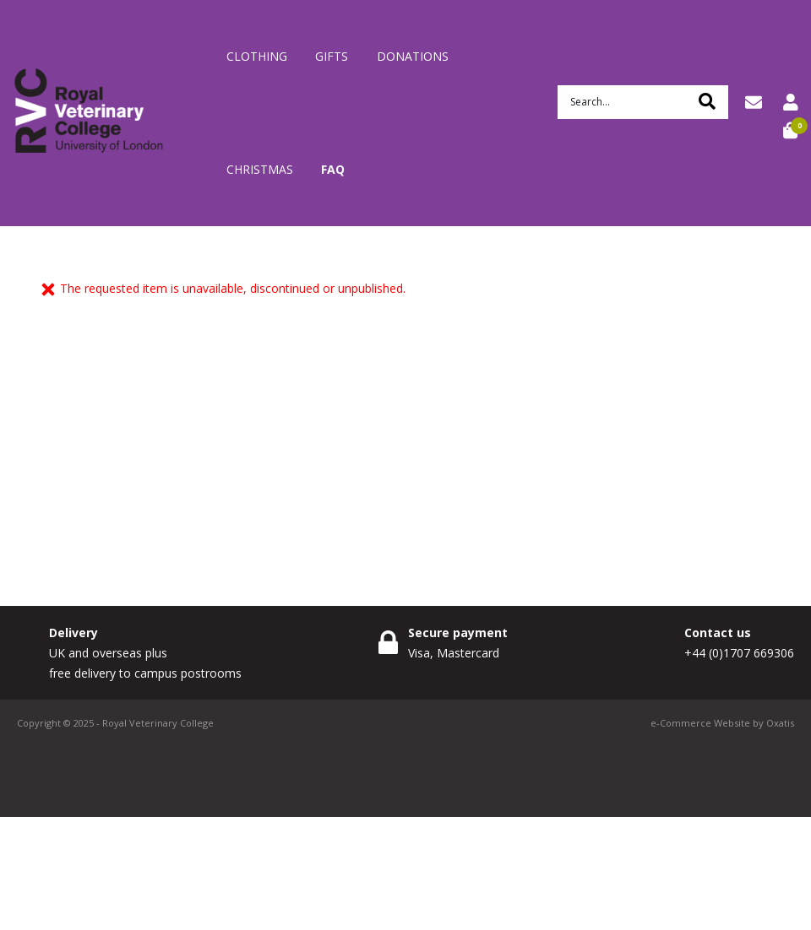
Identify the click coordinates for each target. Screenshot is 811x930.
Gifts (331, 56)
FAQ (333, 169)
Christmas (259, 169)
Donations (413, 56)
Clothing (256, 56)
